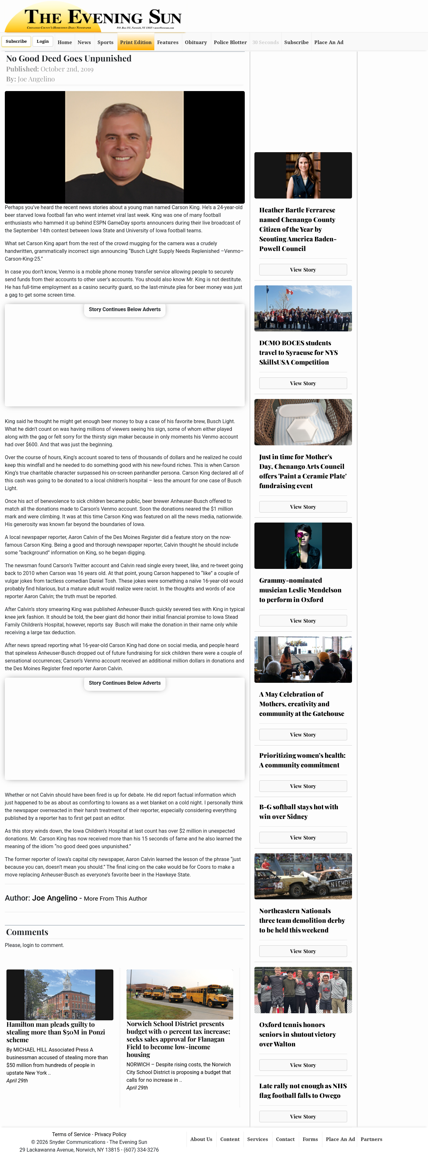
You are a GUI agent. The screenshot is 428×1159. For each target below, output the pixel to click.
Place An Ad (329, 42)
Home (65, 42)
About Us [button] (202, 1139)
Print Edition (136, 42)
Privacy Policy (111, 1134)
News (84, 42)
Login (43, 41)
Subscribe (16, 41)
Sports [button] (105, 42)
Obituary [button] (196, 42)
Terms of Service (71, 1134)
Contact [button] (286, 1139)
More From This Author (115, 898)
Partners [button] (372, 1139)
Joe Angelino (55, 898)
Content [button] (230, 1139)
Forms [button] (311, 1139)
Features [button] (167, 42)
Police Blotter (230, 42)
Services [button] (258, 1139)
